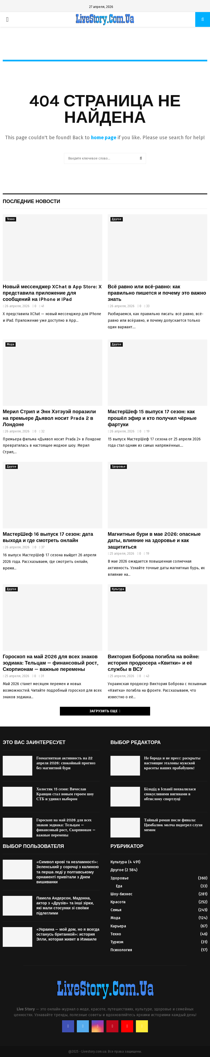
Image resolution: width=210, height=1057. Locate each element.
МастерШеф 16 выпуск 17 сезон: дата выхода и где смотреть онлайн (48, 537)
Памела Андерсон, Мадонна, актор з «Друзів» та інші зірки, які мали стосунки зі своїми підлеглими (65, 906)
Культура (118, 589)
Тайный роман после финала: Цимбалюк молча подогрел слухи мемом (173, 825)
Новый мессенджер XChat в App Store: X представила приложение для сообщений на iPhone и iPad (52, 293)
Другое (116, 219)
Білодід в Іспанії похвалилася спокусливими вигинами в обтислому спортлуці (170, 794)
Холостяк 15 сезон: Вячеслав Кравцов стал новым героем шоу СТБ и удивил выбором (65, 794)
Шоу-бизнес (121, 894)
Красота (118, 902)
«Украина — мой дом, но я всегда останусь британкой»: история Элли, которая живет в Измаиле (67, 934)
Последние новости (31, 201)
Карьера (118, 926)
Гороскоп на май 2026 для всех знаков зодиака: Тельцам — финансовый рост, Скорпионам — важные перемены (50, 663)
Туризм (116, 942)
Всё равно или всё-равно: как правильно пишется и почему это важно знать (157, 293)
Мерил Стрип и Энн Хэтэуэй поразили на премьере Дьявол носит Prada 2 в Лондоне (49, 418)
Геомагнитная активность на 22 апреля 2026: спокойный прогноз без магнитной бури (65, 763)
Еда (119, 886)
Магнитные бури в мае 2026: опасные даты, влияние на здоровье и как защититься (154, 540)
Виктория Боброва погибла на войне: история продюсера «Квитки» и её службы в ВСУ (153, 663)
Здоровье (119, 466)
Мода (10, 344)
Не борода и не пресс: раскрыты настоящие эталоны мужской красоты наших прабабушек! (172, 763)
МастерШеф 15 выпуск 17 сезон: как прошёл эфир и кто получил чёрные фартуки (152, 418)
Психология (121, 950)
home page (103, 138)
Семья (115, 910)
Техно (11, 219)
